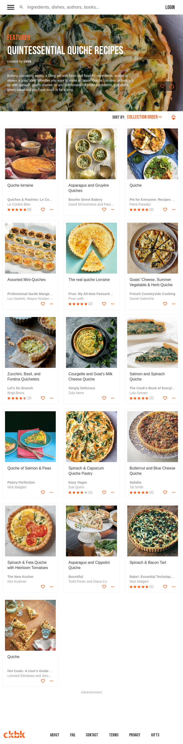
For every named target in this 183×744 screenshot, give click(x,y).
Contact (92, 735)
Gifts (155, 735)
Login (170, 7)
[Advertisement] (91, 704)
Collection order (144, 117)
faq (72, 735)
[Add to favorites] (162, 86)
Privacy (134, 735)
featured (18, 37)
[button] (21, 7)
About (54, 735)
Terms (113, 735)
